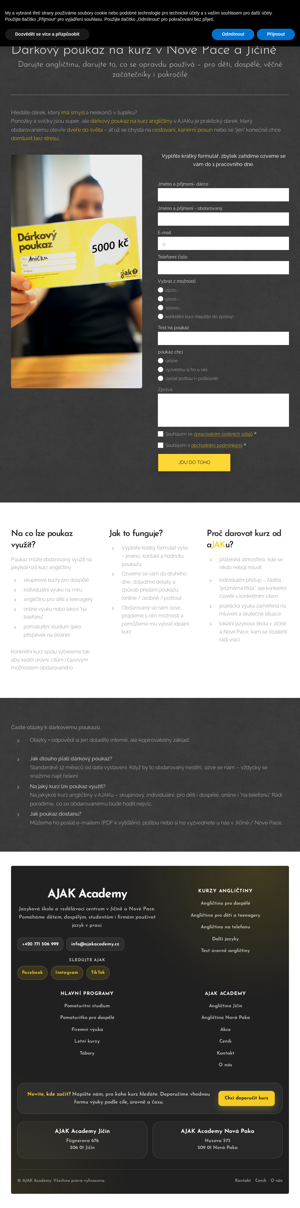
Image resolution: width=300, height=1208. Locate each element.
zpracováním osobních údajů (223, 434)
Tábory (87, 1053)
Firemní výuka (87, 1029)
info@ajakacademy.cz (95, 944)
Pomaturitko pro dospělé (87, 1017)
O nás (225, 1065)
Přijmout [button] (276, 34)
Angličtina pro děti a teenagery (225, 915)
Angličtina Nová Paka (225, 1017)
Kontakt (225, 1053)
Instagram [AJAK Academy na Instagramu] (66, 972)
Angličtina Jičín (225, 1005)
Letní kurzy (87, 1041)
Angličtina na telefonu (225, 927)
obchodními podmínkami (216, 445)
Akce (225, 1029)
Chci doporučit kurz (246, 1098)
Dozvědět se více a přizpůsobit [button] (47, 34)
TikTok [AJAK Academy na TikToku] (98, 972)
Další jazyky (225, 939)
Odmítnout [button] (233, 34)
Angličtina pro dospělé (225, 903)
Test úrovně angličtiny (225, 951)
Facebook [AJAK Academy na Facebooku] (32, 972)
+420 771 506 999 (40, 944)
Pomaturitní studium (87, 1005)
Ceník (225, 1041)
